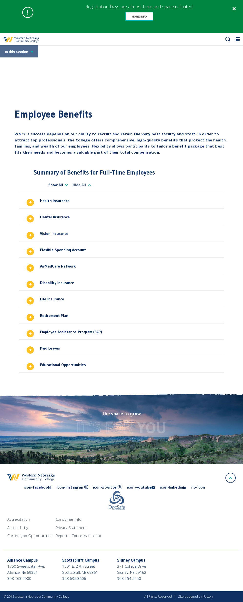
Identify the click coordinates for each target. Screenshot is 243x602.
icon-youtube (141, 487)
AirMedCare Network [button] (58, 266)
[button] (228, 39)
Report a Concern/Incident (78, 535)
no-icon (198, 487)
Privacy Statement (71, 527)
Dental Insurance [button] (55, 216)
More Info (139, 16)
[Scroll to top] (230, 478)
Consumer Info (68, 519)
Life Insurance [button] (52, 298)
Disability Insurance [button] (57, 282)
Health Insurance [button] (55, 200)
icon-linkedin (173, 487)
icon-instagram (72, 487)
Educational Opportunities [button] (63, 364)
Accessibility (17, 527)
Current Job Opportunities (30, 535)
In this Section (19, 52)
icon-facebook (37, 487)
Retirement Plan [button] (54, 315)
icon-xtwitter (107, 487)
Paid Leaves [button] (50, 348)
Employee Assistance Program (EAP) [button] (71, 331)
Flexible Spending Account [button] (63, 249)
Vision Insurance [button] (54, 233)
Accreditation (18, 519)
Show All (55, 184)
